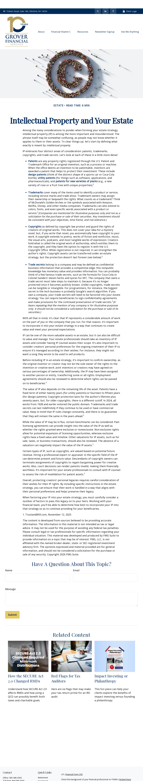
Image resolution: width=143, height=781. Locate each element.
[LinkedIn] (105, 3)
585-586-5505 (15, 769)
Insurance (42, 779)
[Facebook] (113, 3)
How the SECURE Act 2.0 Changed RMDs (25, 670)
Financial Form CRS (74, 766)
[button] (41, 23)
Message (10, 580)
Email (76, 562)
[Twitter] (98, 3)
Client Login (130, 3)
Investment (43, 772)
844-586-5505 (18, 772)
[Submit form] (12, 606)
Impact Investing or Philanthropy (111, 670)
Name (8, 562)
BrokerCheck (125, 771)
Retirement (43, 769)
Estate (41, 776)
